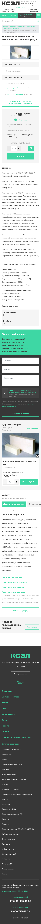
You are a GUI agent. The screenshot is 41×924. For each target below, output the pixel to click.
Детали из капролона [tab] (13, 504)
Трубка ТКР (6, 859)
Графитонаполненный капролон (14, 779)
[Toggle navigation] (38, 15)
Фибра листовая (8, 849)
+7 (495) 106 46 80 (8, 9)
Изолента (5, 819)
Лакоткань (6, 844)
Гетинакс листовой (9, 854)
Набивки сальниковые (10, 834)
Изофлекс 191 (7, 864)
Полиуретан (6, 754)
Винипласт (6, 799)
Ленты (4, 874)
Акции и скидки (8, 714)
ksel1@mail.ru (34, 11)
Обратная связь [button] (20, 683)
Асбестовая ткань (9, 774)
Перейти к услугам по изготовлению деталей (20, 102)
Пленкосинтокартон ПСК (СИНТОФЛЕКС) (18, 829)
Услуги (5, 703)
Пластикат (6, 769)
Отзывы (5, 708)
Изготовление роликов (13, 592)
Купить (32, 482)
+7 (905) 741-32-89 (32, 9)
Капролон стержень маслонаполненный (17, 794)
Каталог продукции (9, 15)
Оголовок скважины (12, 577)
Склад (4, 720)
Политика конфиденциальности (16, 737)
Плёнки (4, 759)
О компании (7, 691)
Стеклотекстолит (8, 839)
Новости (5, 726)
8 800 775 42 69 (8, 11)
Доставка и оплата (10, 697)
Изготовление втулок (13, 587)
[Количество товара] (10, 482)
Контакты (6, 732)
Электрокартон (8, 869)
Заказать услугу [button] (20, 610)
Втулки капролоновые (10, 789)
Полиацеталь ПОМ (9, 809)
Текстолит (6, 824)
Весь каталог (32, 429)
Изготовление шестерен (14, 582)
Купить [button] (20, 156)
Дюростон (6, 804)
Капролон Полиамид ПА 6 (12, 764)
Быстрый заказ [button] (20, 674)
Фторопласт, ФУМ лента (11, 749)
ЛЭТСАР (5, 784)
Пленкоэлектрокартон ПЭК (12, 814)
